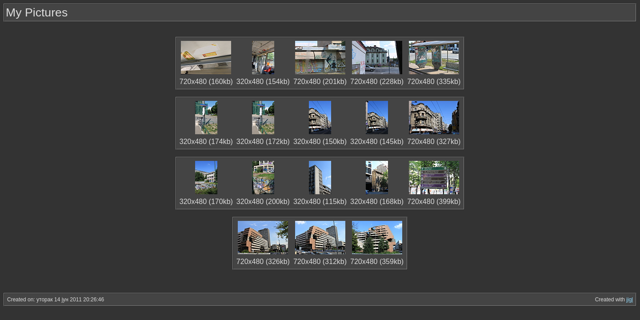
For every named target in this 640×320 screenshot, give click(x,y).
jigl (629, 299)
